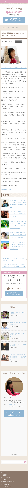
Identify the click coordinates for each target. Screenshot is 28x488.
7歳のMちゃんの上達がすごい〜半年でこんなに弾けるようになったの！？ (18, 334)
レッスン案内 (6, 477)
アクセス (4, 479)
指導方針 (4, 475)
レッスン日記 (18, 41)
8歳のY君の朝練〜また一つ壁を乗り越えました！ (18, 323)
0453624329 (15, 12)
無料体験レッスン (6, 189)
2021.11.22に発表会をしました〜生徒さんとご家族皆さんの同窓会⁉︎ (18, 214)
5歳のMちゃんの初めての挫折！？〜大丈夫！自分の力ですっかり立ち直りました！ (18, 235)
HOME (4, 473)
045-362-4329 (15, 288)
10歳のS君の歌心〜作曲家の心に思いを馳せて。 (18, 312)
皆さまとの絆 (6, 484)
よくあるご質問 (6, 486)
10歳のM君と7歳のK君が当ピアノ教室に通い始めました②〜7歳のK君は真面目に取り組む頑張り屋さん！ (18, 357)
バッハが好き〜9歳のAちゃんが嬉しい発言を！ (18, 344)
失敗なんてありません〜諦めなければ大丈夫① (14, 68)
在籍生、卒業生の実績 (8, 482)
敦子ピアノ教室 (14, 7)
